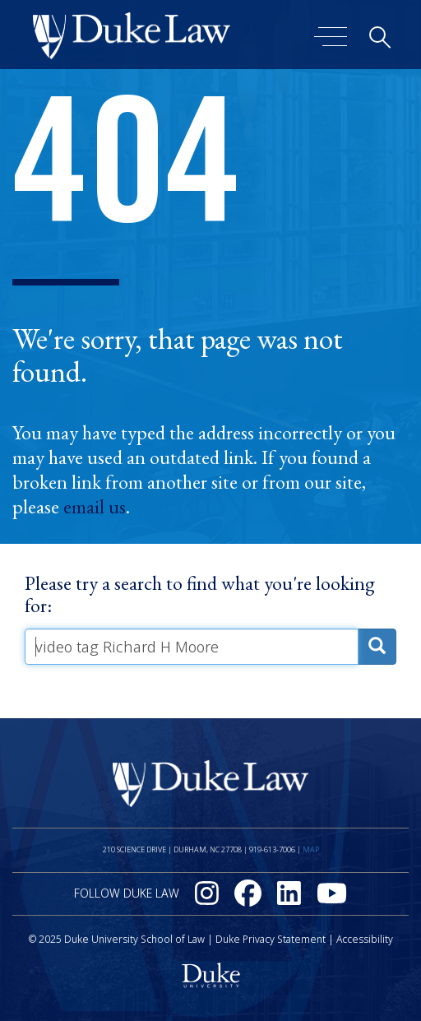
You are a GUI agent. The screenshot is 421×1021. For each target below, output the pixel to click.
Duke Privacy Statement (270, 939)
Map (311, 849)
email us (94, 506)
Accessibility (364, 939)
